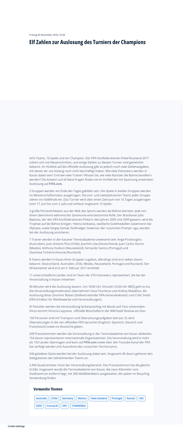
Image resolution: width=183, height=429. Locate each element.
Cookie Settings (16, 426)
